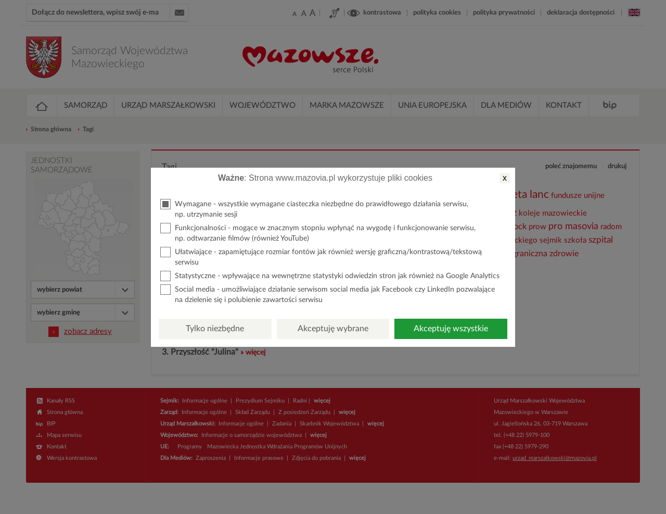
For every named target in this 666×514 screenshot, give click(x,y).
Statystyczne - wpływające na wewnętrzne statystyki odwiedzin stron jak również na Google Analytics (329, 276)
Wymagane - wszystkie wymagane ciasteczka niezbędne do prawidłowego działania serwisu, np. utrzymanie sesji (314, 208)
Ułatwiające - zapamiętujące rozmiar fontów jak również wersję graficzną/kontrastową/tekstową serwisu (321, 256)
